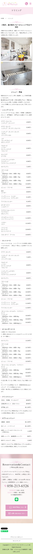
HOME (2, 18)
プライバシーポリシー (16, 537)
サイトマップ (16, 541)
